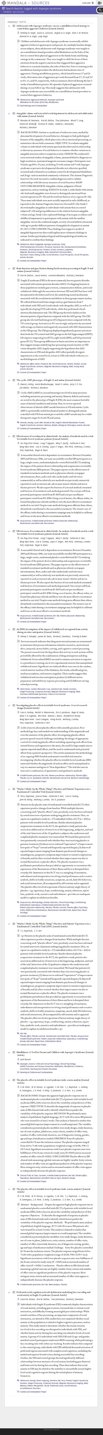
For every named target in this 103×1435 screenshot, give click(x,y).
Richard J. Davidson (28, 127)
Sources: (7, 12)
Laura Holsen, (41, 275)
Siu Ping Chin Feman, (30, 443)
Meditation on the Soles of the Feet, (34, 102)
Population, (24, 1178)
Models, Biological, (59, 425)
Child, (63, 244)
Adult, (32, 244)
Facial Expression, (35, 249)
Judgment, (69, 249)
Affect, (32, 363)
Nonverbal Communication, (60, 252)
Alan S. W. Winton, (80, 33)
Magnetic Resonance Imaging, (32, 252)
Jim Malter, (25, 387)
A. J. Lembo (77, 1090)
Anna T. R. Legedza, (28, 715)
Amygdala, (39, 244)
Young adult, (79, 366)
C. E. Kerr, (67, 1090)
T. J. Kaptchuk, (26, 930)
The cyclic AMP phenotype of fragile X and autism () (48, 380)
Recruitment (49, 523)
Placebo (64, 1284)
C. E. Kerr (38, 930)
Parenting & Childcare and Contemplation (36, 1072)
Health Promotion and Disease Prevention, (37, 1066)
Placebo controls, (60, 907)
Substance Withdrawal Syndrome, (34, 694)
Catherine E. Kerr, (78, 443)
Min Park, (69, 446)
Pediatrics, (79, 1066)
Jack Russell (25, 1059)
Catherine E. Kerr (42, 722)
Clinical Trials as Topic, (29, 1175)
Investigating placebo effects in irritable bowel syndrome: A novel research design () (51, 707)
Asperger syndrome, (56, 99)
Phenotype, (71, 425)
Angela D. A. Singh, (63, 33)
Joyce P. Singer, (57, 446)
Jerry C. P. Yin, (76, 384)
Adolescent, (25, 244)
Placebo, (49, 907)
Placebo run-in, (26, 778)
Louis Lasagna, (43, 719)
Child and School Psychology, (48, 1064)
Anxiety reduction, (51, 902)
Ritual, (84, 910)
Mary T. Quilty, (62, 443)
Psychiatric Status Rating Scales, (33, 254)
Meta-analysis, (54, 1284)
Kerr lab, (56, 615)
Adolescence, (25, 99)
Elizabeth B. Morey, (72, 715)
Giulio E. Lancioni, (45, 33)
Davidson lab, (58, 247)
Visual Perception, (81, 254)
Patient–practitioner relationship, (62, 775)
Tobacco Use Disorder (57, 694)
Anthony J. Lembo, (83, 446)
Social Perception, (67, 254)
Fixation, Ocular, (49, 249)
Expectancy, (36, 905)
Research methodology (80, 778)
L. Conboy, (84, 1087)
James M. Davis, (45, 636)
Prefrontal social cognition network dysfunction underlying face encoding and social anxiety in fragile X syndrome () (53, 1293)
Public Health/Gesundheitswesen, (33, 910)
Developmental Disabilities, (75, 247)
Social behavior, (52, 254)
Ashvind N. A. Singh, (29, 36)
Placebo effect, (81, 775)
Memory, (47, 425)
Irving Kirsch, (56, 719)
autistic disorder (26, 257)
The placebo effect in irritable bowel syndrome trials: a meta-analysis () (52, 1081)
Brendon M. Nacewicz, (30, 120)
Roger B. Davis (41, 450)
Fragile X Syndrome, (28, 366)
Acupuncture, (25, 520)
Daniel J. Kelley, (27, 384)
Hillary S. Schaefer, (28, 636)
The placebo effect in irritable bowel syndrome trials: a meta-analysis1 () (53, 1190)
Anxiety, (31, 422)
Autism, (32, 1064)
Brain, (37, 363)
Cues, (48, 689)
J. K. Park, (37, 1090)
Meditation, (59, 1066)
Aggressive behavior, (39, 99)
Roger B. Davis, (78, 712)
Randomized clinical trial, (60, 778)
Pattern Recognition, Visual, (38, 1385)
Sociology (24, 912)
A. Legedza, (49, 1087)
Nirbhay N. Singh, (28, 33)
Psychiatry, (83, 907)
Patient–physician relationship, (65, 520)
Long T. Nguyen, (47, 443)
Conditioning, (80, 902)
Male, (47, 252)
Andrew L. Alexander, (65, 124)
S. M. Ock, (59, 1087)
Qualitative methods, (41, 778)
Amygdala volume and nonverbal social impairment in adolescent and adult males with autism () (54, 115)
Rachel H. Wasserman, (45, 712)
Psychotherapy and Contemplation (33, 105)
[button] (99, 3)
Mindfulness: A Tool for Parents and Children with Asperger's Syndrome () (54, 1054)
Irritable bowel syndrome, (42, 520)
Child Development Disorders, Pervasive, (36, 247)
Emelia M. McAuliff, (28, 124)
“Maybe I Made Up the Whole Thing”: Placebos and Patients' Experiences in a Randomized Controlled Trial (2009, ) (53, 925)
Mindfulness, (69, 1066)
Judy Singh (43, 36)
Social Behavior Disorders (30, 1388)
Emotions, (24, 249)
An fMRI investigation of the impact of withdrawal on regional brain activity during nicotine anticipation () (52, 631)
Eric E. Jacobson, (63, 712)
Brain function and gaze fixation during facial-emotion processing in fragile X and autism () (54, 270)
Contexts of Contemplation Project (33, 260)
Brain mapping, (43, 1380)
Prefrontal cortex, (57, 1385)
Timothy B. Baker (79, 636)
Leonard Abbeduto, (57, 275)
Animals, (23, 422)
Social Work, (25, 1069)
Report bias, (77, 910)
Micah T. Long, (77, 120)
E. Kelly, (46, 1090)
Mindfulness (54, 102)
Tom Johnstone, (63, 120)
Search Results (18, 12)
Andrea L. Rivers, (55, 715)
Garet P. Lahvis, (62, 384)
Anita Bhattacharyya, (44, 384)
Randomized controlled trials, (32, 523)
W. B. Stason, (37, 1087)
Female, (70, 363)
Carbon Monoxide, (38, 689)
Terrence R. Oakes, (46, 124)
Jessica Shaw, (42, 796)
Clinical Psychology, (67, 902)
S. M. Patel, (25, 1087)
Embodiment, (25, 905)
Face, (63, 1380)
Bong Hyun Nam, (27, 446)
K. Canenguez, (26, 1090)
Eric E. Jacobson (58, 799)
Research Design (68, 1178)
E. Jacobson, (56, 1090)
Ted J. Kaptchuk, (27, 450)
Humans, (60, 249)
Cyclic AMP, (38, 422)
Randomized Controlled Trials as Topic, (46, 1178)
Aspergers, (24, 1064)
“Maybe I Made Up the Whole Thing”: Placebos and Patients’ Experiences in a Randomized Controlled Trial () (53, 790)
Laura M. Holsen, (28, 1299)
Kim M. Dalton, (48, 120)
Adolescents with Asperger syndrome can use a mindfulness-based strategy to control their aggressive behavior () (52, 27)
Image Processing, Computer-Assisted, (35, 691)
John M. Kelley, (26, 799)
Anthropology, (37, 902)
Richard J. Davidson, (62, 636)
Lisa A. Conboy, (43, 446)
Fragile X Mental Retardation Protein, (70, 422)
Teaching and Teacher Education (43, 1069)
